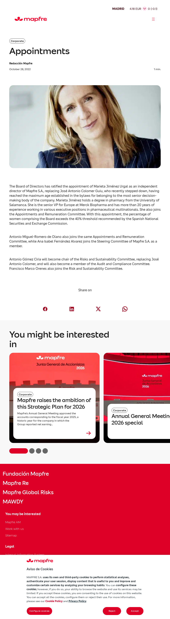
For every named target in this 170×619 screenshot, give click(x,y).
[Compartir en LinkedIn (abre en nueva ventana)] (71, 309)
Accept (135, 611)
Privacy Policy (77, 601)
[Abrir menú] (153, 19)
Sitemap (11, 535)
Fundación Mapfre (26, 473)
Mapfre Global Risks (28, 492)
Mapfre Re (16, 483)
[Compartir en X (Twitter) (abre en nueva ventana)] (98, 309)
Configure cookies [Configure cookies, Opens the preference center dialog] (39, 611)
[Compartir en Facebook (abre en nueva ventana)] (45, 309)
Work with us (14, 529)
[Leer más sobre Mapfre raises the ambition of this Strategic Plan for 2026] (54, 433)
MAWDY (13, 501)
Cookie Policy (54, 601)
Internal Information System (24, 555)
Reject (112, 611)
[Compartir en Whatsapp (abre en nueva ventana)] (125, 309)
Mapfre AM (13, 522)
